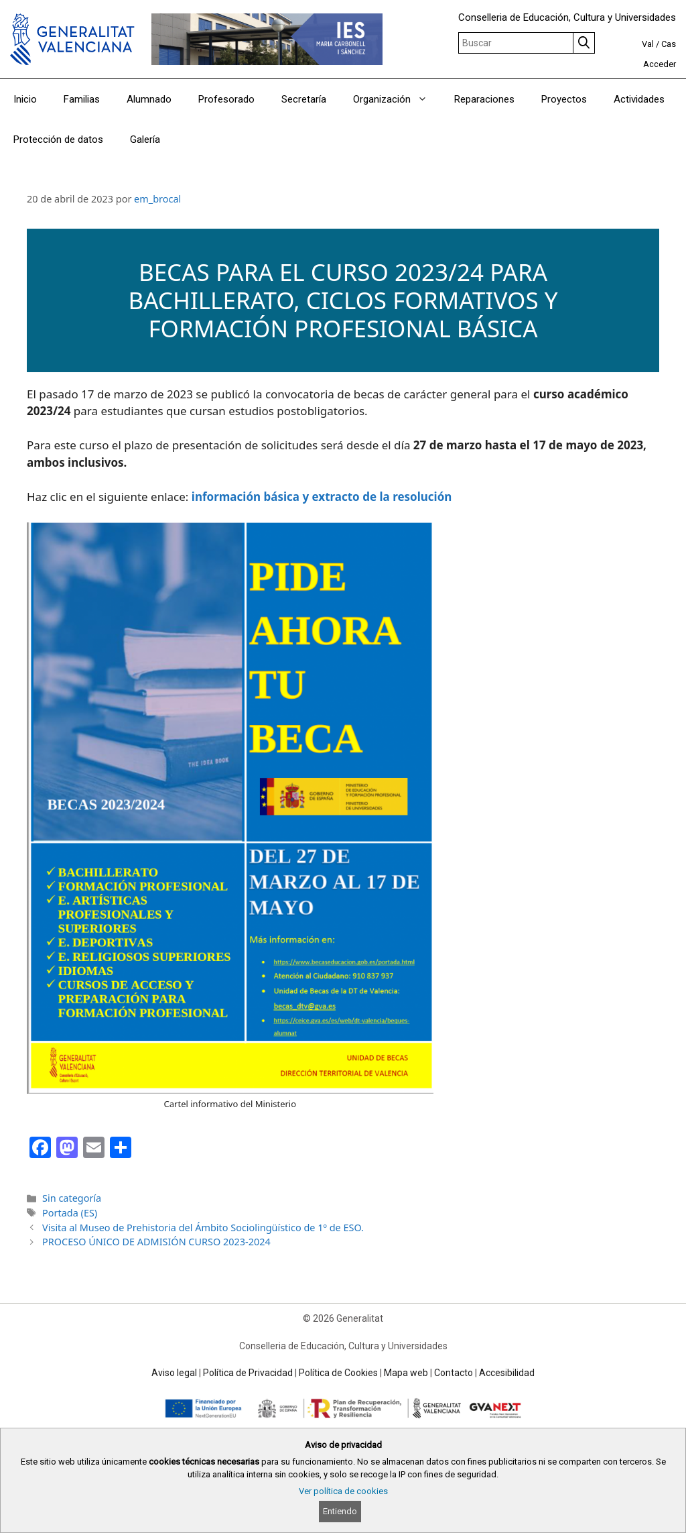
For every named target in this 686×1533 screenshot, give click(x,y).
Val (648, 44)
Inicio (25, 99)
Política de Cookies (338, 1372)
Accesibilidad (507, 1372)
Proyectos (564, 99)
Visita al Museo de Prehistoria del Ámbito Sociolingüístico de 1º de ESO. (203, 1227)
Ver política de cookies (343, 1491)
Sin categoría (71, 1198)
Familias (82, 99)
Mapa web (406, 1372)
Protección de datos (58, 139)
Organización (397, 99)
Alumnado (149, 99)
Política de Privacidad (248, 1372)
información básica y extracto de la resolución (322, 496)
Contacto (453, 1372)
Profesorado (226, 99)
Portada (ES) (69, 1212)
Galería (145, 139)
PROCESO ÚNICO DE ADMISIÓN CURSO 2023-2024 (156, 1241)
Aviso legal (174, 1372)
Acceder (659, 64)
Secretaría (303, 99)
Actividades (639, 99)
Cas (668, 44)
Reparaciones (484, 99)
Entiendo (340, 1511)
